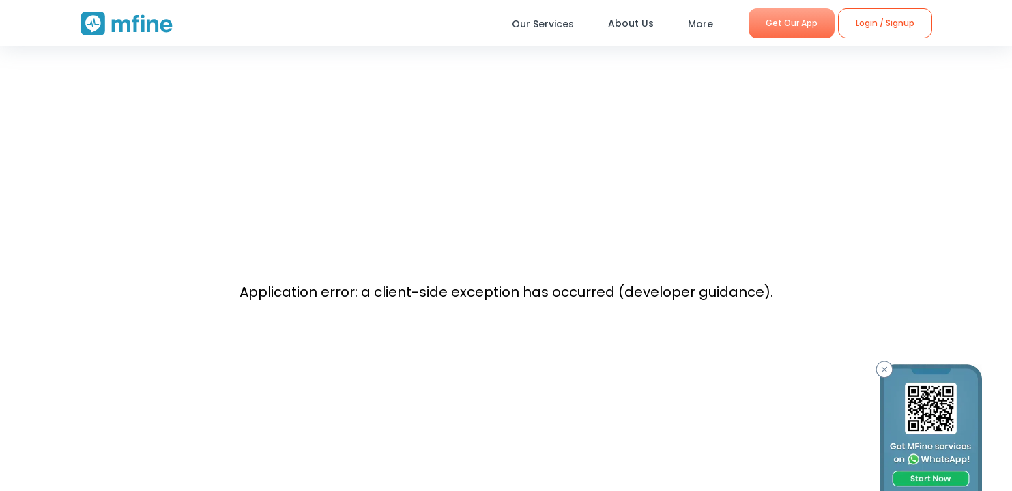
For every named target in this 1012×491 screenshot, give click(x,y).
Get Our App (792, 23)
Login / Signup (885, 23)
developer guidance (694, 291)
